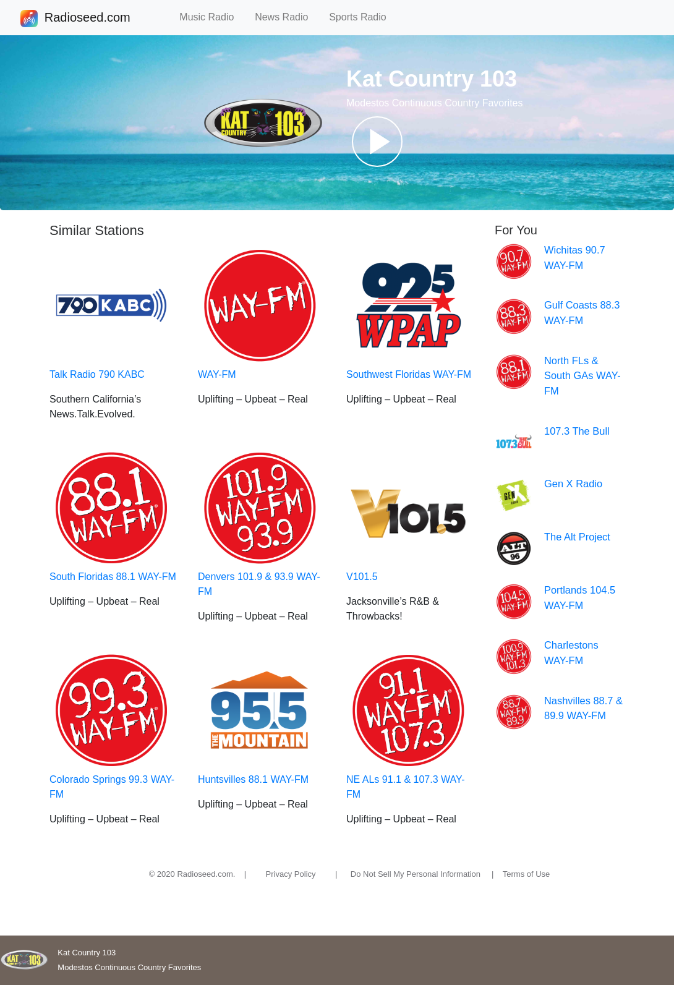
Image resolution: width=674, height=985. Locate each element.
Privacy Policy (291, 874)
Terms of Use (526, 874)
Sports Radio (363, 17)
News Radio (287, 17)
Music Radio (212, 17)
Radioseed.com (87, 18)
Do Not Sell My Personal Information (415, 874)
